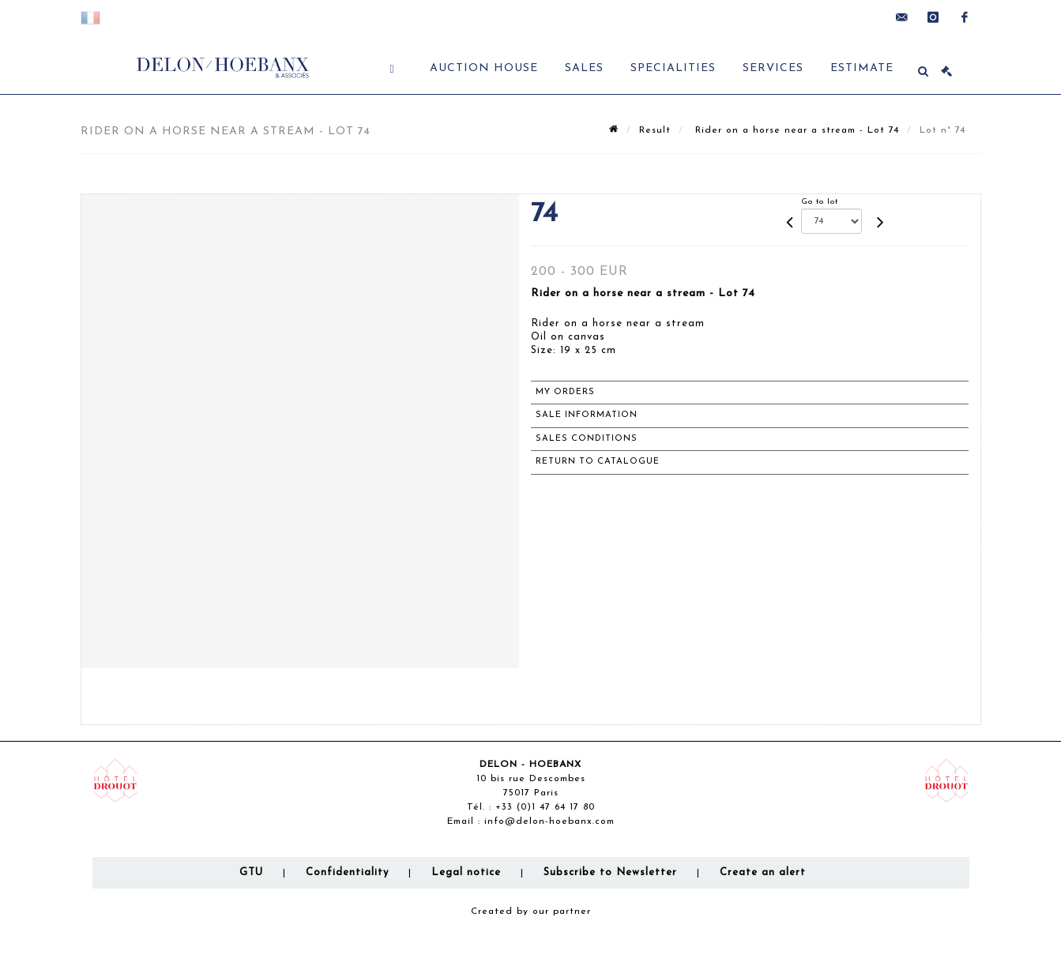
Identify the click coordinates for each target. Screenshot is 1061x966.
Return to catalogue (598, 461)
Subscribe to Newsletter (610, 872)
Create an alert (763, 872)
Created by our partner (531, 911)
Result (655, 130)
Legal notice (466, 872)
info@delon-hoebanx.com (549, 821)
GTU (251, 872)
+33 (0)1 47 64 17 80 (545, 807)
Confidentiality (347, 872)
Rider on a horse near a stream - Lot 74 (795, 130)
